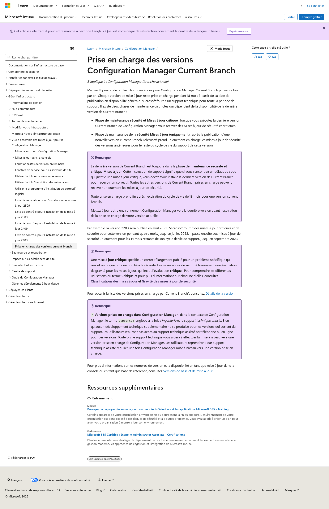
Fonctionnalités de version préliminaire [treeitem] (39, 164)
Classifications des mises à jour (114, 281)
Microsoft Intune (109, 49)
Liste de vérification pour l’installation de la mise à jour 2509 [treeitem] (45, 202)
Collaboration (118, 490)
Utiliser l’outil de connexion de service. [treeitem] (39, 176)
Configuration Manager (140, 49)
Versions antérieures (78, 490)
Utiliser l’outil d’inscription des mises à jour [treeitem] (42, 182)
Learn (90, 49)
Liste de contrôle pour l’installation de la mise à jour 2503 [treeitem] (45, 214)
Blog (99, 490)
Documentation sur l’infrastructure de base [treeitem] (36, 65)
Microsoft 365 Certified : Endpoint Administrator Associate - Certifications (136, 434)
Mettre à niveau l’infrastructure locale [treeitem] (36, 134)
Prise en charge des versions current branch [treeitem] (43, 246)
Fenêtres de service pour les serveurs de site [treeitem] (43, 170)
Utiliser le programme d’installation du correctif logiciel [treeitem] (45, 191)
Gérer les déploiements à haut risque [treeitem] (35, 283)
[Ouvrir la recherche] (301, 5)
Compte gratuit (312, 17)
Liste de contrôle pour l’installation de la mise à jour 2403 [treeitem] (45, 237)
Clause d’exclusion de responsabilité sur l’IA (32, 490)
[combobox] (41, 57)
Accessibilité (269, 490)
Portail (291, 17)
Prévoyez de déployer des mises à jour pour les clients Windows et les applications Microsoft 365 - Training (157, 409)
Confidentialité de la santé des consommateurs (189, 490)
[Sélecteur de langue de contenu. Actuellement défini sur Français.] (14, 480)
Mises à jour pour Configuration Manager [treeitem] (41, 151)
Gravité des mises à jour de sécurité (169, 281)
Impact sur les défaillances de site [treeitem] (33, 259)
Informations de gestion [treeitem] (27, 103)
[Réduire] (72, 48)
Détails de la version (220, 293)
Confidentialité (141, 490)
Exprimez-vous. (239, 31)
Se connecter (315, 6)
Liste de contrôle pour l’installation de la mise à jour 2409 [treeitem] (45, 226)
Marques (290, 490)
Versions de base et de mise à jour (188, 371)
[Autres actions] (238, 48)
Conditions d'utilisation (241, 490)
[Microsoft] (7, 5)
